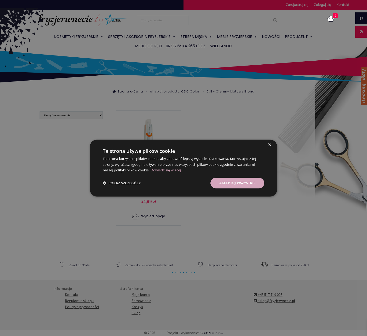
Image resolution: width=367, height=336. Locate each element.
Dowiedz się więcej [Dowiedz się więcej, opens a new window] (165, 170)
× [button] (269, 145)
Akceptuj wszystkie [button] (237, 183)
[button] (122, 183)
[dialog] (183, 168)
